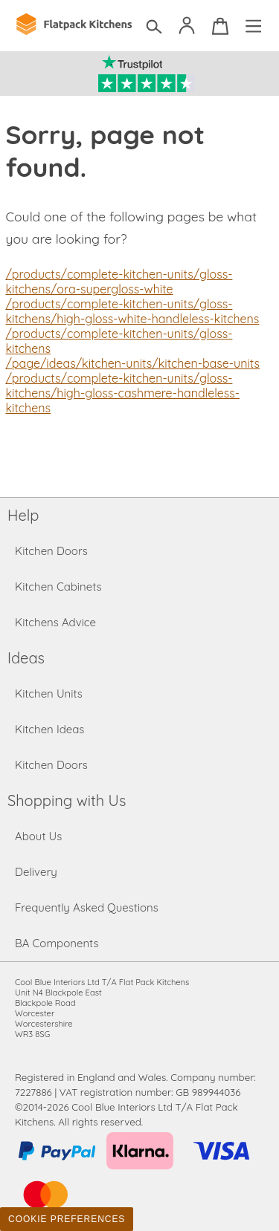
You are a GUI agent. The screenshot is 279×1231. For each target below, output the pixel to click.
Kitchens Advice (55, 622)
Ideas (26, 658)
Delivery (36, 872)
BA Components (57, 943)
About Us (38, 836)
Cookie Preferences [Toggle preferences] (66, 1219)
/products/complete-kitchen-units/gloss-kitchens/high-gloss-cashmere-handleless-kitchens (123, 393)
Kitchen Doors (51, 551)
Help (23, 515)
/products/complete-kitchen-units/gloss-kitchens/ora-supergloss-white (119, 281)
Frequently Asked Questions (86, 907)
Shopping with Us (66, 800)
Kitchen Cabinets (58, 586)
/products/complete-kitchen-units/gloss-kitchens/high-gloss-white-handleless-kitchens (133, 311)
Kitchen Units (49, 693)
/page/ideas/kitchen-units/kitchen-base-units (133, 363)
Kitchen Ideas (49, 729)
